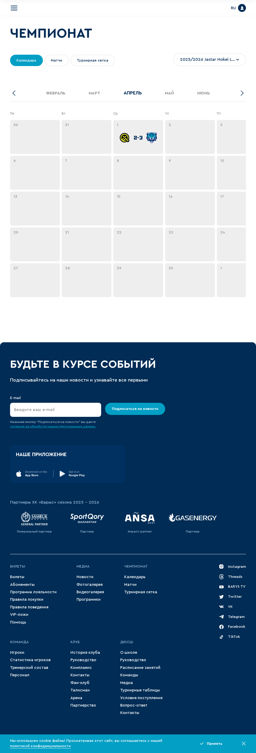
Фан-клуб (79, 683)
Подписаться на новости (135, 409)
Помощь (18, 622)
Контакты (79, 675)
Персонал (19, 675)
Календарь (135, 577)
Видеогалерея (90, 592)
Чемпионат (136, 566)
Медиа (83, 566)
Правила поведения (29, 607)
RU (233, 8)
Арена (76, 698)
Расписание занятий (140, 668)
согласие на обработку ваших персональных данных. (53, 426)
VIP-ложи (19, 615)
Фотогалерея (90, 585)
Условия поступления (141, 698)
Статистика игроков (30, 660)
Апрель (133, 93)
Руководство (83, 660)
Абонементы (22, 585)
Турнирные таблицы (140, 690)
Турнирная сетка (140, 592)
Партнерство (83, 705)
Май (169, 93)
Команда (19, 642)
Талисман (80, 690)
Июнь (203, 93)
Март (94, 93)
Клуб (75, 642)
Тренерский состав (29, 668)
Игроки (17, 653)
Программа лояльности (33, 592)
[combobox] (209, 60)
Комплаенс (81, 668)
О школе (128, 653)
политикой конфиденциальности (40, 746)
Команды (129, 675)
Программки (89, 599)
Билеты (17, 566)
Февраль (55, 93)
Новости (85, 577)
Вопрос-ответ (133, 705)
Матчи (130, 585)
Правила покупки (26, 599)
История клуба (85, 653)
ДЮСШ (126, 642)
